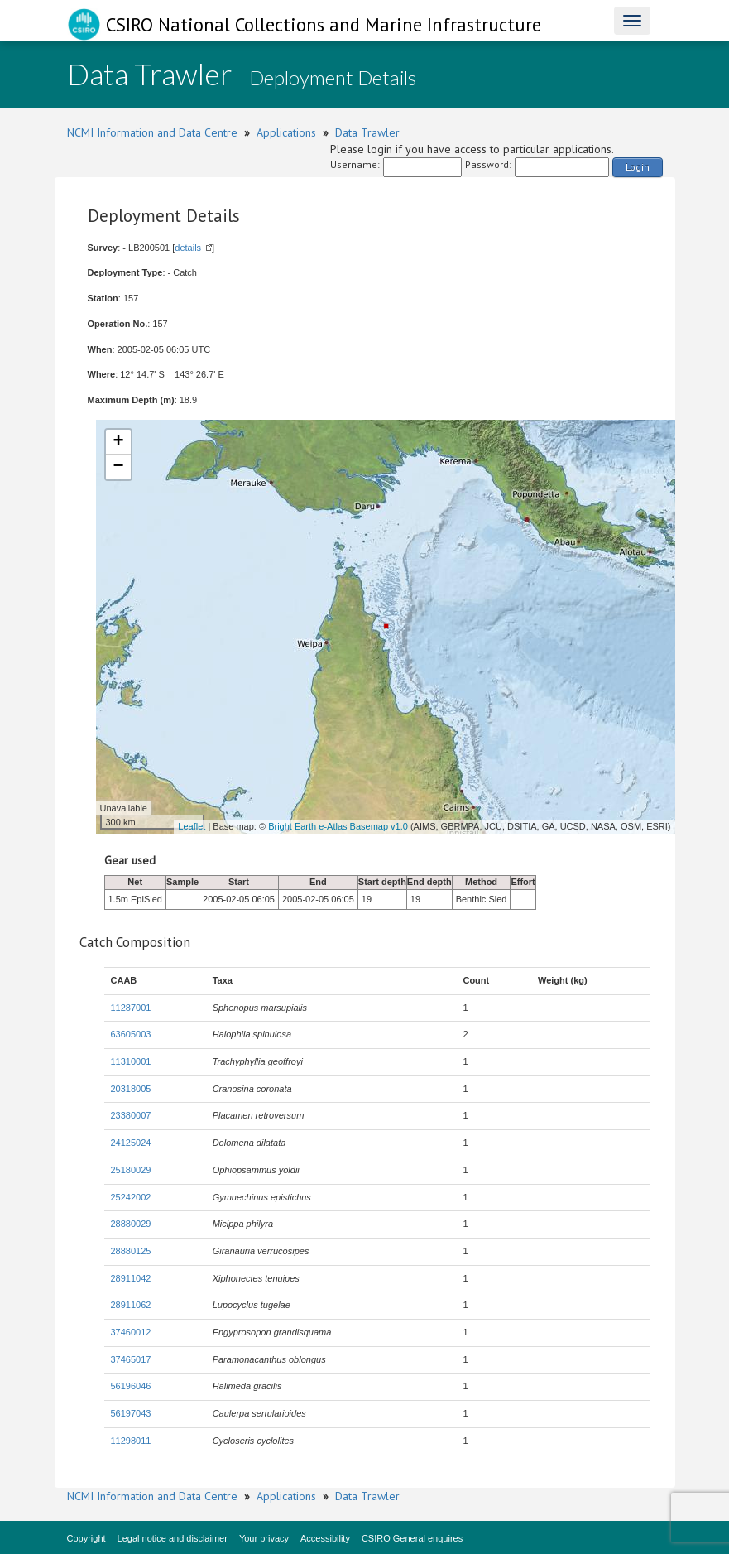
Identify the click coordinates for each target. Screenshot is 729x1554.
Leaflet (191, 826)
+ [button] (118, 442)
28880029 (131, 1224)
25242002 (131, 1197)
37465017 (131, 1359)
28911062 (131, 1305)
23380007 (131, 1115)
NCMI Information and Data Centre (152, 132)
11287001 (131, 1008)
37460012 (131, 1332)
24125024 (131, 1142)
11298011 (131, 1441)
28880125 (131, 1251)
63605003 (131, 1034)
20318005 (131, 1089)
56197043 (131, 1413)
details (188, 248)
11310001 (131, 1061)
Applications (286, 132)
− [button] (118, 467)
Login (638, 167)
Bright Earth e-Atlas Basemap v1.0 (338, 826)
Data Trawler (367, 132)
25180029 (131, 1170)
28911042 (131, 1278)
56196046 (131, 1386)
